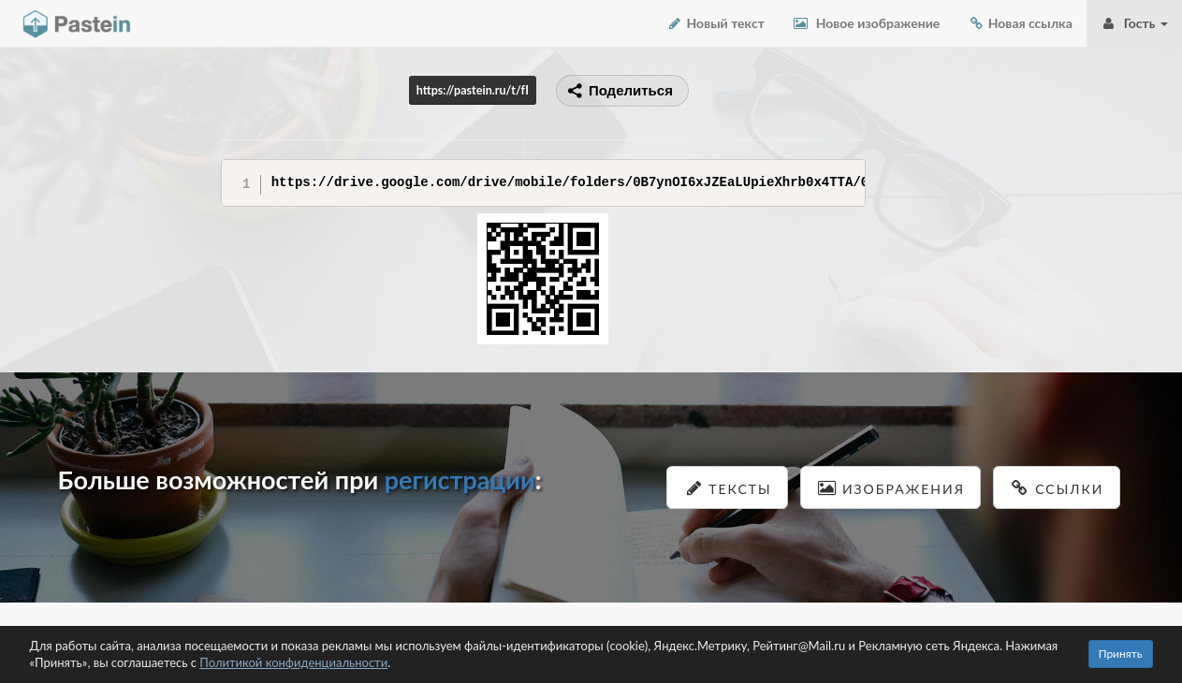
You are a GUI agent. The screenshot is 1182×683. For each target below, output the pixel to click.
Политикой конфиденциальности (293, 662)
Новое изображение (866, 23)
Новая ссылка (1020, 23)
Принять (1121, 654)
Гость (1134, 23)
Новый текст (715, 23)
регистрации (460, 479)
